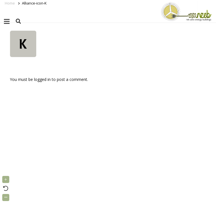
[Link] (185, 11)
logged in (42, 79)
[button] (18, 21)
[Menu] (7, 21)
